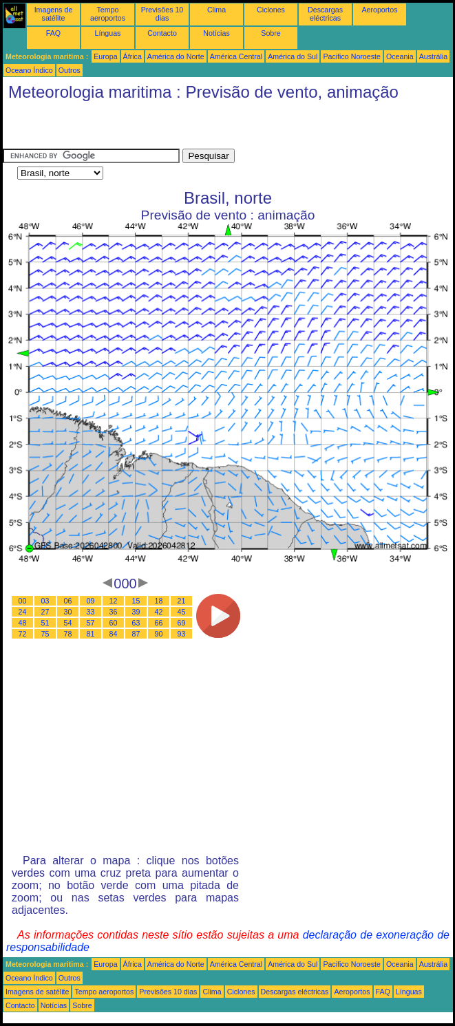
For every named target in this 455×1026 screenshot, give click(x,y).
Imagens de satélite (53, 14)
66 (159, 623)
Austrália (433, 56)
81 (91, 634)
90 (159, 634)
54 (68, 623)
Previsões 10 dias (162, 14)
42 (159, 612)
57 (91, 623)
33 (91, 612)
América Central (236, 56)
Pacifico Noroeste (352, 56)
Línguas (108, 33)
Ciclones (271, 10)
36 (113, 612)
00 (23, 601)
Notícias (216, 33)
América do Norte (175, 56)
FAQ (53, 33)
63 (136, 623)
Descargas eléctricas (325, 14)
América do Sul (292, 56)
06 (68, 601)
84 (113, 634)
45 (182, 612)
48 (23, 623)
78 (68, 634)
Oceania (400, 56)
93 (182, 634)
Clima (216, 10)
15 (136, 601)
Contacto (162, 33)
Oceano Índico (29, 70)
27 (45, 612)
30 (68, 612)
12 (113, 601)
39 (136, 612)
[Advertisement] (164, 128)
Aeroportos (379, 10)
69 (182, 623)
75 (45, 634)
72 (23, 634)
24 (23, 612)
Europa (105, 56)
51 (45, 623)
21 (182, 601)
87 (136, 634)
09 (91, 601)
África (132, 56)
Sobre (270, 33)
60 (113, 623)
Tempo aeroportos (107, 14)
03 (45, 601)
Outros (70, 70)
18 (159, 601)
